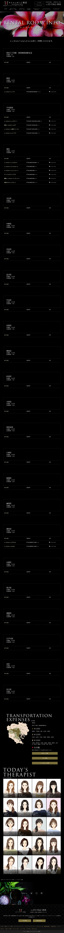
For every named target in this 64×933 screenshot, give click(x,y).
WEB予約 (39, 2)
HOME (5, 9)
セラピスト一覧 (40, 926)
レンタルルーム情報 (45, 763)
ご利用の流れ (53, 926)
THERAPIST (21, 9)
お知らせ (2, 928)
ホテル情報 (44, 758)
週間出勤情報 (46, 926)
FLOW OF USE (36, 9)
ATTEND (29, 9)
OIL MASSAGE (56, 9)
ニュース (59, 926)
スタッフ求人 (22, 928)
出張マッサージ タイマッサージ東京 (33, 931)
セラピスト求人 (16, 928)
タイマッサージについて (19, 926)
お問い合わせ (39, 5)
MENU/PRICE (13, 9)
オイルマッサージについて (30, 926)
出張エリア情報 (45, 753)
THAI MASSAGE (46, 9)
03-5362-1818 (39, 910)
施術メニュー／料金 (9, 926)
